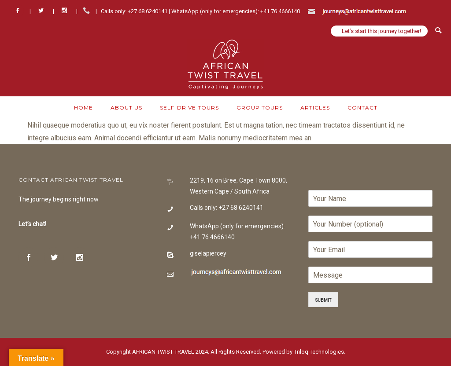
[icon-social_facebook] (19, 10)
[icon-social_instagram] (66, 10)
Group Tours (260, 107)
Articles (315, 107)
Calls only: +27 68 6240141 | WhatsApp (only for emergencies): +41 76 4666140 (200, 11)
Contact (362, 107)
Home (83, 107)
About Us (126, 107)
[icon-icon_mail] (313, 11)
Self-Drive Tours (189, 107)
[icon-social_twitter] (43, 10)
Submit (323, 299)
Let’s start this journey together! (381, 31)
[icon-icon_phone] (88, 11)
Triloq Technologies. (318, 351)
